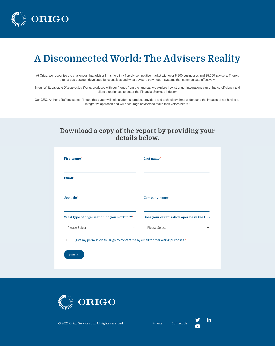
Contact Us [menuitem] (179, 323)
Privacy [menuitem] (157, 323)
